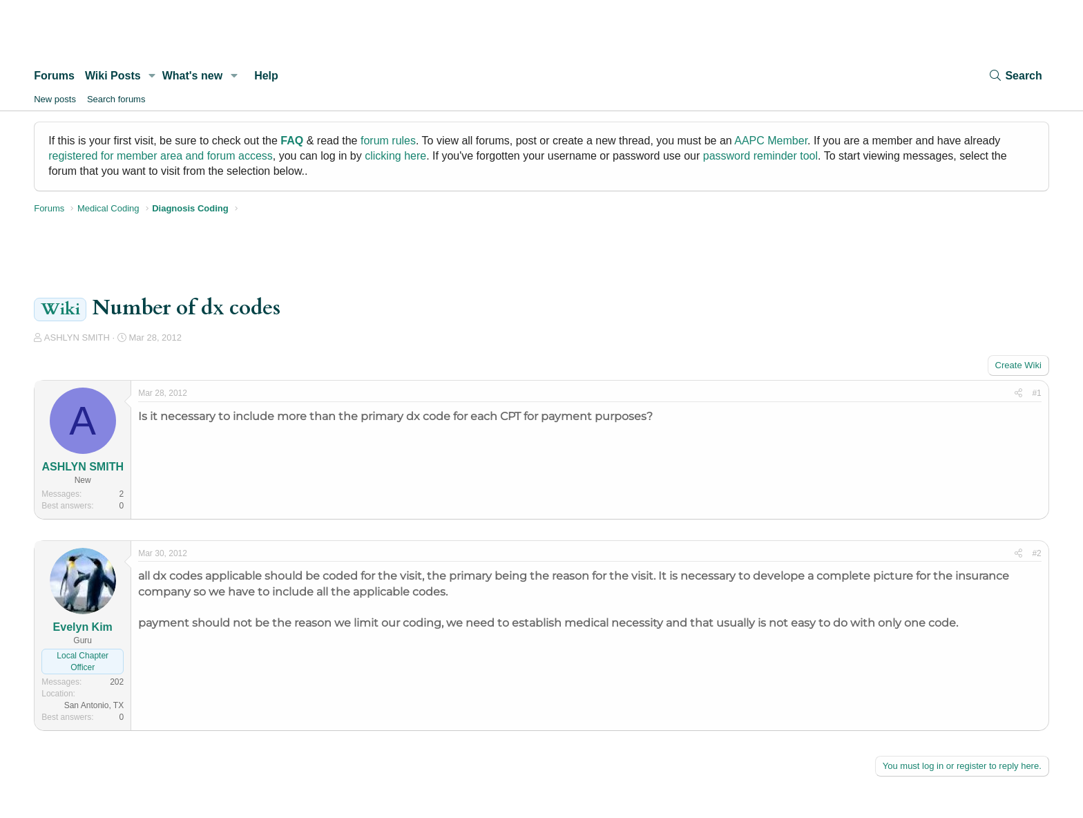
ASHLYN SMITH (77, 337)
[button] (152, 76)
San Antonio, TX (94, 705)
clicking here (395, 156)
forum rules (388, 140)
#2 (1036, 553)
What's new (192, 76)
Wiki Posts (113, 76)
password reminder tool (760, 156)
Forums (54, 76)
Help (266, 76)
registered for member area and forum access (160, 156)
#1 (1036, 393)
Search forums (116, 99)
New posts (55, 99)
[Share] (1018, 393)
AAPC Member (770, 140)
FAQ (291, 140)
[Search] (1014, 75)
